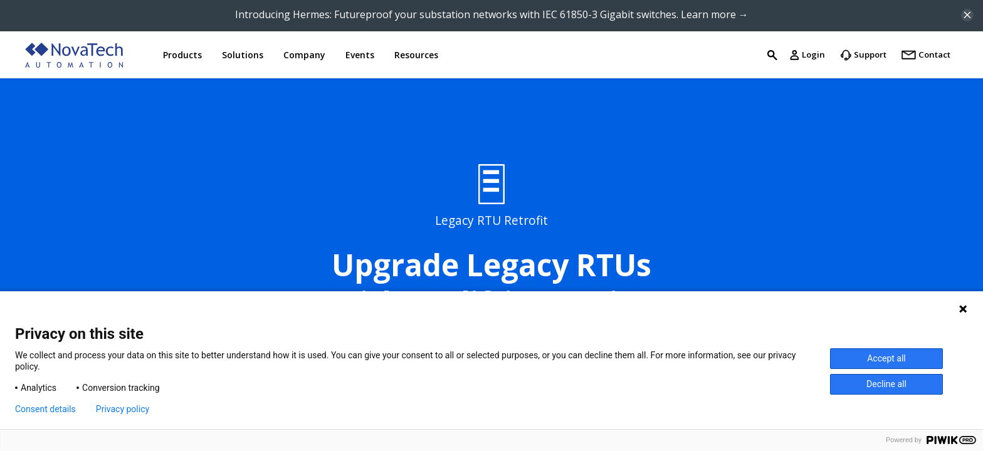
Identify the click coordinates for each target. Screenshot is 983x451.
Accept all (886, 358)
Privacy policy (122, 409)
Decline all (886, 384)
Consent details (45, 409)
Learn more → (715, 14)
